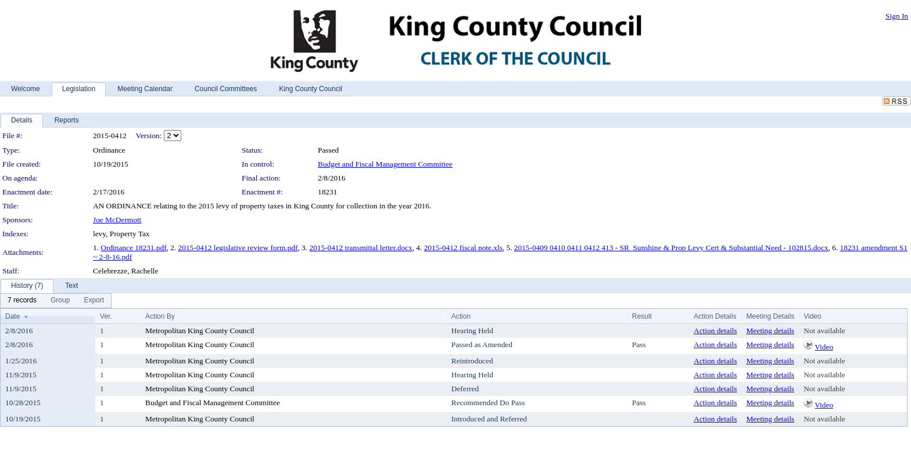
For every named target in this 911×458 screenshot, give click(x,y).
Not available (824, 330)
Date (12, 316)
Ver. (106, 316)
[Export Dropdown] (94, 301)
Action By (160, 316)
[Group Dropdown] (60, 301)
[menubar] (56, 300)
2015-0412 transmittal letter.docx (360, 247)
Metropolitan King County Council (199, 330)
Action (461, 316)
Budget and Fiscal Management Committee (385, 164)
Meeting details (770, 330)
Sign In (896, 16)
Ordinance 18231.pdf (133, 247)
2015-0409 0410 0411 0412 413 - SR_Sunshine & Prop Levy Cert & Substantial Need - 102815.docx (671, 247)
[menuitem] (22, 301)
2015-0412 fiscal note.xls (463, 247)
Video (824, 346)
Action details (715, 330)
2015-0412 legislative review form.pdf (238, 247)
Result (642, 316)
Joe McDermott (117, 219)
